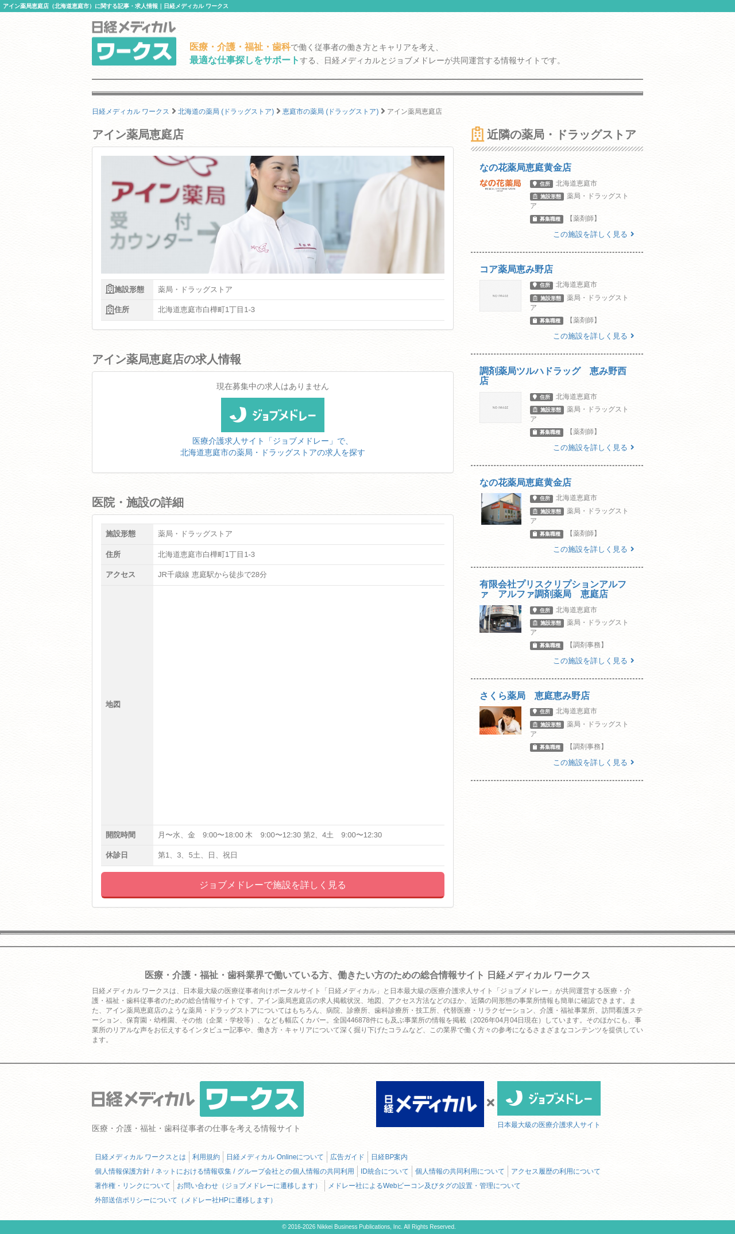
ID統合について (385, 1171)
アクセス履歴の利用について (556, 1171)
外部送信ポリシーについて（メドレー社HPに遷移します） (186, 1200)
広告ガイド (347, 1157)
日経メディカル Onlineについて (275, 1157)
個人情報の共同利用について (460, 1171)
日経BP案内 (389, 1157)
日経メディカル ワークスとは (140, 1157)
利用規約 (206, 1157)
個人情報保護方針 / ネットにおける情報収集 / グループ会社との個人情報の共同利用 (224, 1171)
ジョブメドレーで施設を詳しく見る (272, 885)
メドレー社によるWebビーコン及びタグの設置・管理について (424, 1186)
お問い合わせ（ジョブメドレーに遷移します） (249, 1186)
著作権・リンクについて (133, 1186)
